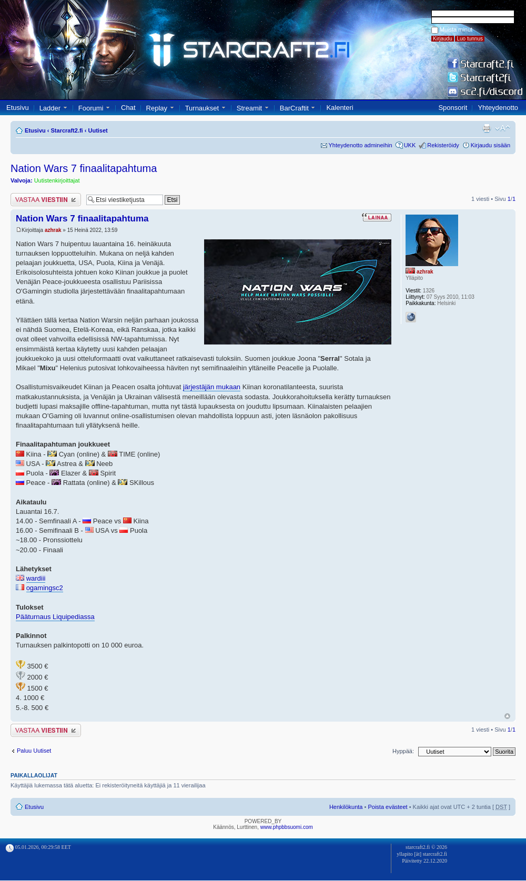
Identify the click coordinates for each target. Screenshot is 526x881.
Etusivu (17, 108)
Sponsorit (452, 108)
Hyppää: (403, 751)
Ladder (49, 108)
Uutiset (97, 130)
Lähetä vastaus (46, 199)
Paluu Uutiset (34, 750)
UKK (410, 145)
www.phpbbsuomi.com (286, 827)
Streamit (249, 108)
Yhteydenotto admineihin (360, 145)
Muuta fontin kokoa (502, 128)
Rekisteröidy (443, 145)
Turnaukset (202, 108)
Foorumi (91, 108)
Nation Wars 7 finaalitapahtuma (84, 168)
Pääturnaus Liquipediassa (55, 617)
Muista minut (456, 29)
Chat (128, 108)
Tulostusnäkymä (486, 128)
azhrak (53, 230)
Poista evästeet (387, 807)
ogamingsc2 (44, 588)
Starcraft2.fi (67, 130)
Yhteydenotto (498, 108)
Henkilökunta (346, 807)
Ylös (507, 716)
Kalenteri (339, 108)
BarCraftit (294, 108)
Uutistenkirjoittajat (57, 180)
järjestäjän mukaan (211, 387)
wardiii (36, 578)
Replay (156, 108)
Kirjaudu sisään (490, 145)
